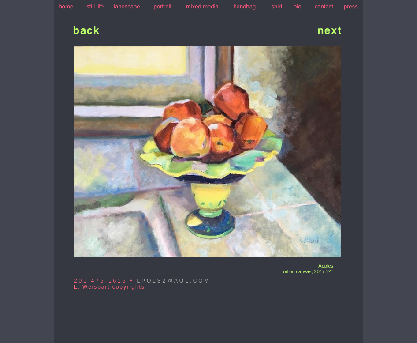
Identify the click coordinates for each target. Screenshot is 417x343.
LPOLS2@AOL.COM (174, 281)
